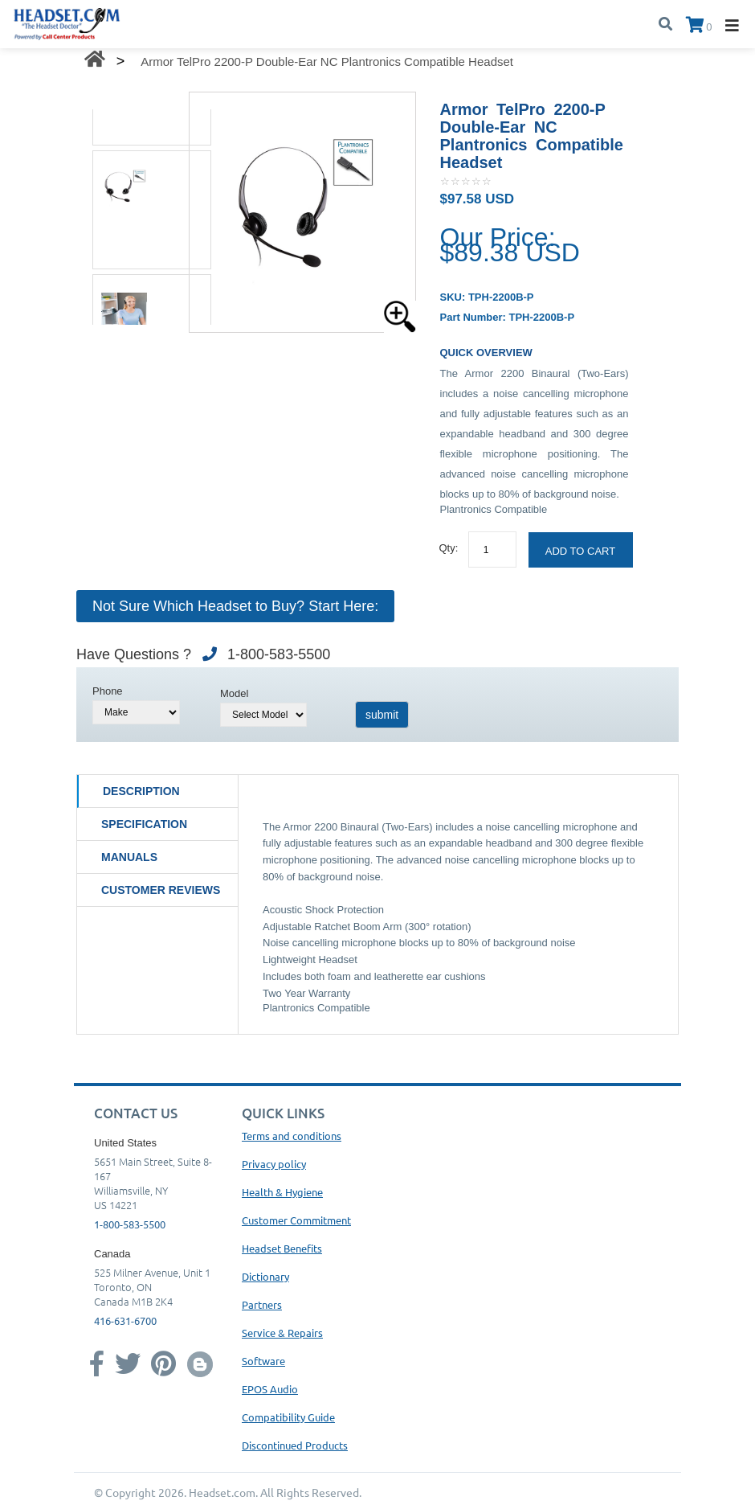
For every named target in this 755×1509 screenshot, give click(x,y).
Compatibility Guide (288, 1417)
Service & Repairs (282, 1332)
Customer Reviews (160, 890)
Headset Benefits (282, 1248)
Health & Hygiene (282, 1192)
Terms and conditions (291, 1135)
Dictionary (265, 1276)
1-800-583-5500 (129, 1224)
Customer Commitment (296, 1220)
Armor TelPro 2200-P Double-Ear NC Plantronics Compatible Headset (327, 61)
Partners (262, 1304)
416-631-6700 (125, 1320)
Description (141, 791)
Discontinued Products (295, 1445)
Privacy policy (274, 1164)
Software (263, 1361)
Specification (144, 824)
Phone (107, 691)
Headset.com (222, 1492)
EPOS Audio (270, 1389)
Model (234, 693)
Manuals (129, 857)
